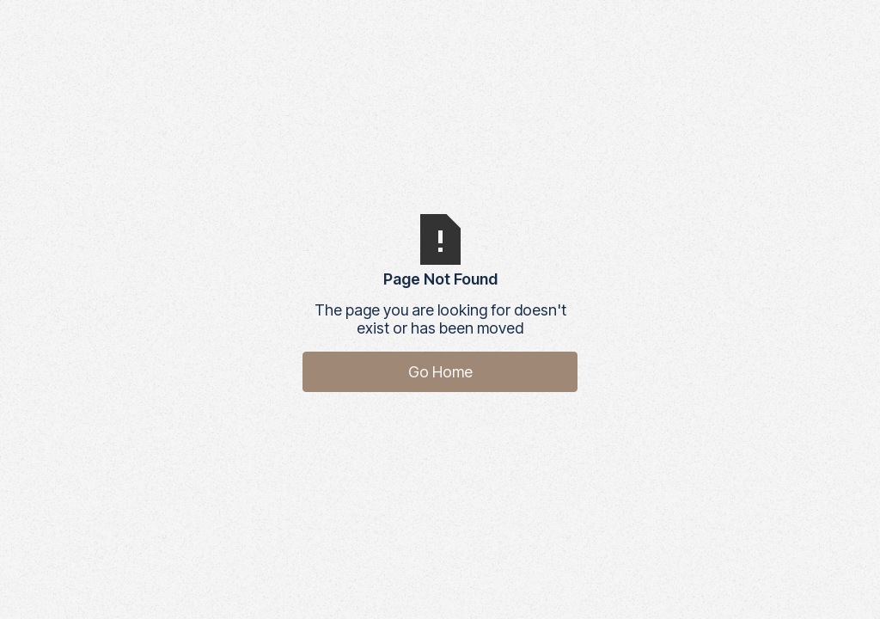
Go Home (440, 372)
